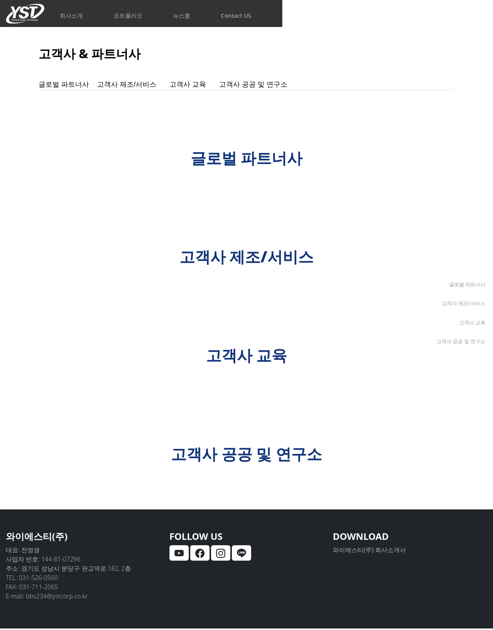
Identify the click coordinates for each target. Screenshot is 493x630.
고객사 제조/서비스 (140, 85)
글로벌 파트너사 (68, 85)
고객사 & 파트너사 (102, 52)
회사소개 (124, 15)
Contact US (387, 15)
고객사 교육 (206, 85)
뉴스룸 (300, 15)
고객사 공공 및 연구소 (277, 85)
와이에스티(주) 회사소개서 (369, 551)
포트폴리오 (213, 15)
